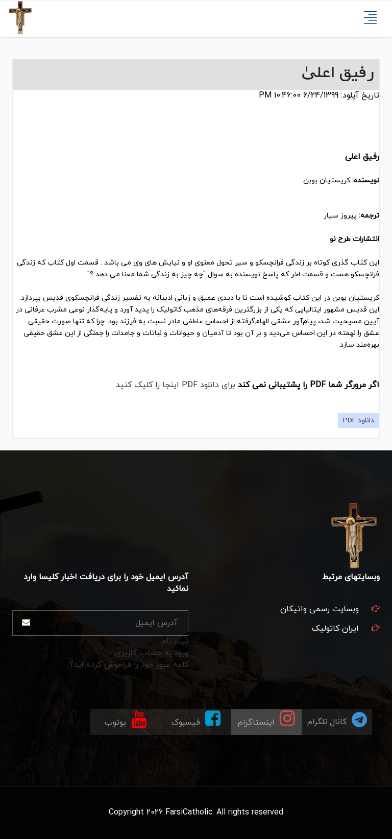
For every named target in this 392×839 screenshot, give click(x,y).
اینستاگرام (266, 718)
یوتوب (125, 718)
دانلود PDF (358, 420)
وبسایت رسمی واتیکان (319, 609)
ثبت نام (174, 641)
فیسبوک (196, 718)
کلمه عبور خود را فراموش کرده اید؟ (128, 664)
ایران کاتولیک (335, 628)
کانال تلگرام (337, 719)
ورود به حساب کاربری (151, 653)
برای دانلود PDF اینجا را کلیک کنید (175, 385)
